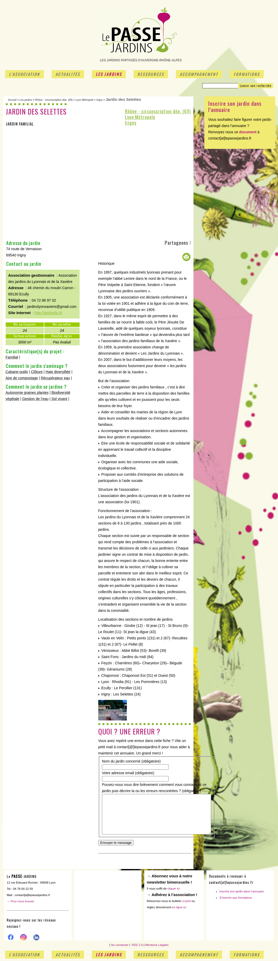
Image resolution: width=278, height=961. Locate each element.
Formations (247, 74)
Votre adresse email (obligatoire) (128, 773)
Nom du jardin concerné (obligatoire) (131, 761)
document (247, 132)
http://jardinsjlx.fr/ (48, 313)
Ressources (150, 74)
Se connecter (120, 947)
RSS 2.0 (137, 947)
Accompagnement (199, 74)
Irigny (99, 99)
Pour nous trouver (22, 903)
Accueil (12, 99)
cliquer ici (173, 890)
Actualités (67, 74)
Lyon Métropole (84, 99)
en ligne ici (179, 909)
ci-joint (186, 903)
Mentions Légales (157, 947)
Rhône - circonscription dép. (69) (54, 99)
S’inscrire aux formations (235, 900)
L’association (24, 74)
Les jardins (109, 74)
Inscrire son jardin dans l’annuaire (241, 893)
